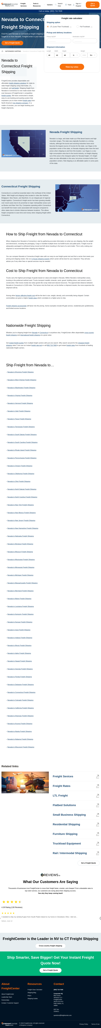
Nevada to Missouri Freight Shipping (20, 552)
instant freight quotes (16, 343)
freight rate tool (36, 345)
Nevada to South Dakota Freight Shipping (21, 434)
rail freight (15, 88)
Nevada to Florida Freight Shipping (19, 677)
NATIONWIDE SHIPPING (13, 51)
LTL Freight (60, 795)
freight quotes (6, 95)
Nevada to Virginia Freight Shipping (19, 395)
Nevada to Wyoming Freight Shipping (20, 372)
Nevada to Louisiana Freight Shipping (20, 606)
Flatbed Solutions (64, 805)
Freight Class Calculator (35, 989)
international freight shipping (30, 335)
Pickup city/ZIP (51, 36)
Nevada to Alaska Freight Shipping (19, 731)
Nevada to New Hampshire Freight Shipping (22, 528)
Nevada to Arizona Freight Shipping (19, 723)
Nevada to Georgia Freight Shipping (20, 669)
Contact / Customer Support (10, 1003)
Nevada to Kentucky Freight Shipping (20, 614)
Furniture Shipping (65, 833)
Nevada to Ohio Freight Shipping (18, 481)
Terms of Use (95, 1024)
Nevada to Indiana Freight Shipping (19, 638)
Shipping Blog (32, 992)
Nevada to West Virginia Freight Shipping (21, 380)
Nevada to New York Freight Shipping (20, 505)
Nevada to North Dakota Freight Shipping (21, 489)
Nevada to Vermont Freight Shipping (20, 403)
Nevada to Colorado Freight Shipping (20, 700)
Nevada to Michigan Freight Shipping (20, 575)
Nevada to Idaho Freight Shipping (19, 653)
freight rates (27, 100)
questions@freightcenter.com (63, 1015)
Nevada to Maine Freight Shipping (19, 598)
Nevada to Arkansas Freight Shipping (20, 716)
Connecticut (44, 332)
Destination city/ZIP (79, 36)
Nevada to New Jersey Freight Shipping (21, 520)
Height (64, 51)
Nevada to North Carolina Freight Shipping (22, 497)
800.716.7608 (52, 345)
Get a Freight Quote (12, 43)
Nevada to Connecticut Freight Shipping (21, 692)
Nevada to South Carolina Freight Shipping (22, 442)
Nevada (34, 332)
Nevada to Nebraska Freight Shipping (20, 536)
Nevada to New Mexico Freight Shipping (21, 513)
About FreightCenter (7, 994)
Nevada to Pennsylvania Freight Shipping (21, 458)
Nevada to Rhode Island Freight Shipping (21, 450)
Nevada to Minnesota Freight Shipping (20, 567)
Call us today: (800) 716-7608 (50, 11)
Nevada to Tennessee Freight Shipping (21, 427)
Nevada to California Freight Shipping (20, 708)
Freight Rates (61, 785)
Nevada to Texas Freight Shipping (19, 419)
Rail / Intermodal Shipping (70, 853)
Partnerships (5, 1000)
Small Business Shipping (69, 814)
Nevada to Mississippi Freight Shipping (21, 559)
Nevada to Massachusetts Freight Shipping (22, 583)
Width (56, 51)
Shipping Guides (33, 998)
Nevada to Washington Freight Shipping (21, 388)
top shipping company (20, 103)
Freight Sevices (63, 776)
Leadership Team (6, 997)
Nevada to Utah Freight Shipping (18, 411)
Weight (83, 51)
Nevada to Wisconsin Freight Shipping (20, 747)
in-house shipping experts (40, 259)
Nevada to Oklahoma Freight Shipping (20, 473)
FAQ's (29, 995)
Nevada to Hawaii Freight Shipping (19, 661)
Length (49, 51)
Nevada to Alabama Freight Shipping (20, 739)
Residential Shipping (66, 824)
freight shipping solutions (17, 83)
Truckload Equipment (67, 843)
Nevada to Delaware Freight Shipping (20, 684)
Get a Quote (92, 4)
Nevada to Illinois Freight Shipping (19, 645)
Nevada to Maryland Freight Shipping (20, 591)
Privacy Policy (83, 1024)
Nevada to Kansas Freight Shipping (19, 622)
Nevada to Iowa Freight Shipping (18, 630)
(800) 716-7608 (58, 989)
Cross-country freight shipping (50, 946)
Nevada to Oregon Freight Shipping (19, 466)
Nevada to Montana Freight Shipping (20, 544)
